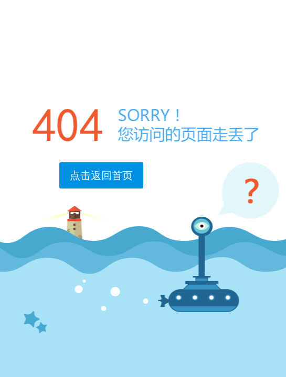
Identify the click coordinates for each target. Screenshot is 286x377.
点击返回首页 (101, 175)
